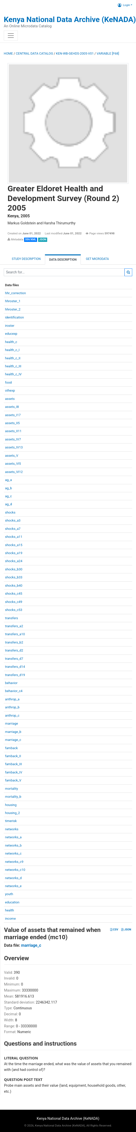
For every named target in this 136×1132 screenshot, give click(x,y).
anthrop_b (12, 707)
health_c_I (12, 350)
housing (11, 805)
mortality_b (13, 796)
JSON (126, 929)
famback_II (13, 756)
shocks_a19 (13, 553)
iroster (9, 326)
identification (14, 317)
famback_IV (13, 772)
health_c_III (13, 366)
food (8, 382)
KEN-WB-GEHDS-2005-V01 (75, 53)
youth (9, 894)
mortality (11, 788)
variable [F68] (108, 53)
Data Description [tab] (63, 259)
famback (11, 748)
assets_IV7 (13, 439)
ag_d (8, 504)
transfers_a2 (14, 626)
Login (124, 5)
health (9, 910)
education (12, 902)
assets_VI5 (13, 463)
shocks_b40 (13, 585)
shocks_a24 (13, 561)
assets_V (11, 455)
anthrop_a (12, 699)
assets (10, 399)
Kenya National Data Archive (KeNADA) (70, 19)
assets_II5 (12, 423)
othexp (10, 390)
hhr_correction (15, 293)
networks (11, 829)
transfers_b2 (14, 642)
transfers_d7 (14, 659)
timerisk (11, 821)
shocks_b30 (13, 569)
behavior (11, 683)
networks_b (13, 845)
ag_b (8, 488)
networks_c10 (15, 870)
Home (8, 53)
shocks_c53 (13, 610)
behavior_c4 (14, 691)
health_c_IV (13, 374)
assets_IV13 (14, 447)
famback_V (13, 780)
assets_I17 (13, 415)
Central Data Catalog (34, 53)
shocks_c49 (13, 602)
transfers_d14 (15, 667)
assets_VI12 (14, 472)
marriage (11, 723)
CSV (114, 929)
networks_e (13, 886)
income (10, 918)
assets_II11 (13, 431)
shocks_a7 (13, 529)
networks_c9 (14, 862)
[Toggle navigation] (11, 36)
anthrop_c (12, 715)
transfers (11, 618)
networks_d (13, 878)
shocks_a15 (13, 545)
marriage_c (13, 740)
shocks (10, 512)
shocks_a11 (13, 537)
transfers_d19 (15, 675)
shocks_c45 (13, 593)
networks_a (13, 837)
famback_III (13, 764)
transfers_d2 (14, 650)
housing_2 (12, 813)
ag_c (8, 496)
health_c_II (12, 358)
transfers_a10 (15, 634)
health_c (11, 342)
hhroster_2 (12, 309)
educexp (11, 334)
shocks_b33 (13, 577)
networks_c (13, 853)
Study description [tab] (26, 259)
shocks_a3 (13, 520)
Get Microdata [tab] (97, 259)
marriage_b (13, 732)
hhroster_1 (12, 301)
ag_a (8, 480)
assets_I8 (12, 407)
